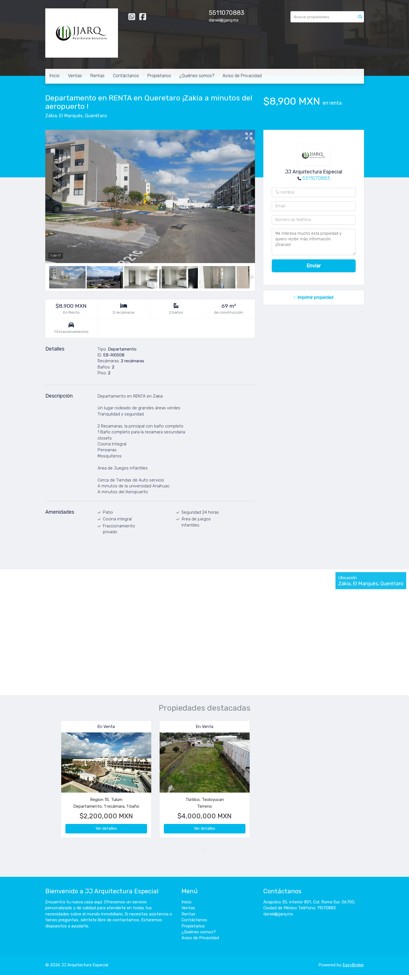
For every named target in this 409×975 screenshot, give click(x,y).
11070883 (230, 13)
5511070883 (316, 178)
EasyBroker (353, 964)
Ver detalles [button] (106, 828)
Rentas (97, 75)
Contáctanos (126, 75)
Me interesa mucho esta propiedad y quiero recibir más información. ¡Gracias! (314, 242)
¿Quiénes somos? (196, 75)
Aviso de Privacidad (242, 75)
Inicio (54, 75)
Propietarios (159, 75)
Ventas (75, 75)
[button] (53, 782)
